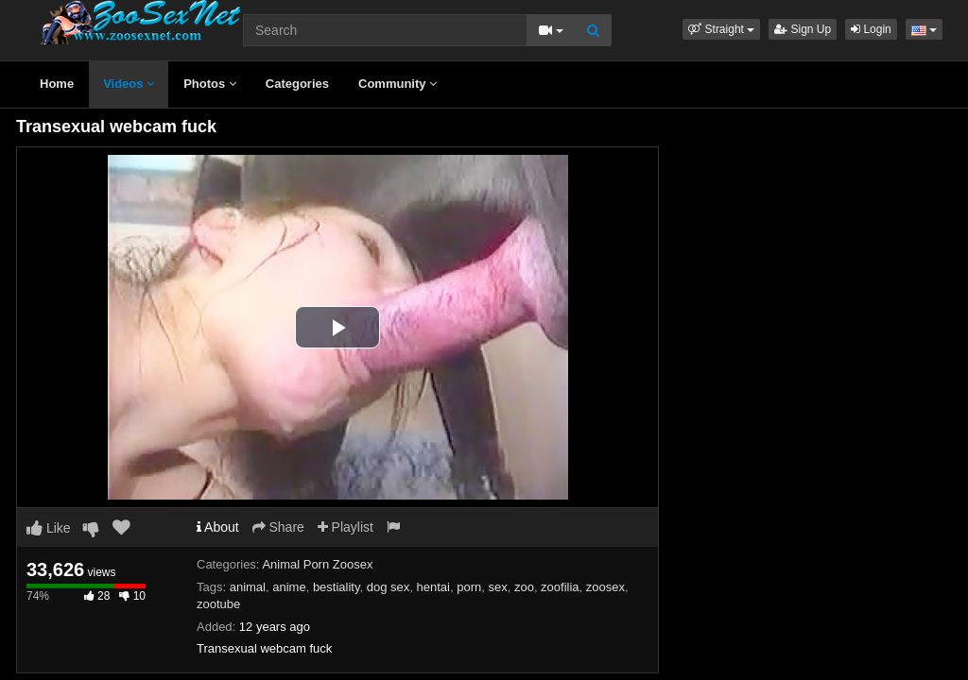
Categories (297, 83)
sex (497, 587)
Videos (128, 83)
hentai (433, 587)
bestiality (336, 587)
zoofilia (560, 587)
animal (248, 587)
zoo (524, 587)
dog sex (388, 587)
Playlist (345, 527)
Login (871, 29)
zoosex (605, 587)
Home (57, 83)
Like (48, 528)
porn (469, 587)
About (218, 527)
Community (397, 83)
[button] (721, 29)
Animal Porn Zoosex (317, 564)
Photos (209, 83)
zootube (218, 604)
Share (278, 527)
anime (288, 587)
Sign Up (802, 29)
